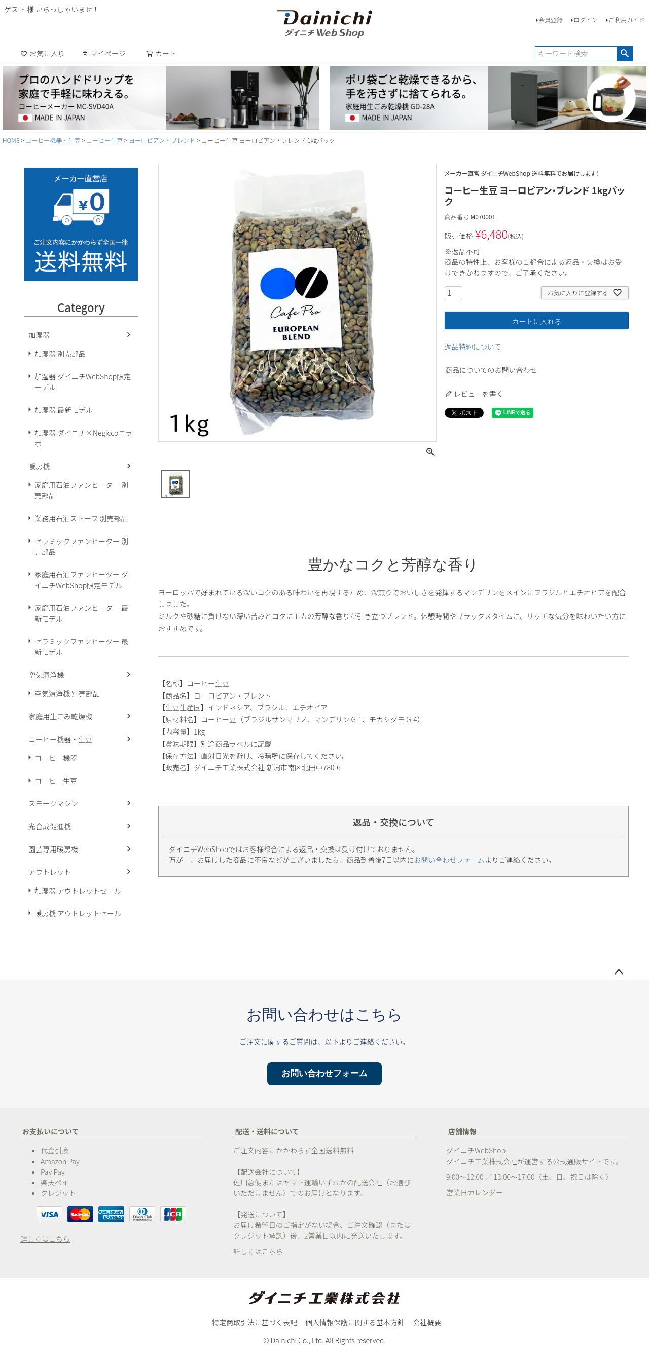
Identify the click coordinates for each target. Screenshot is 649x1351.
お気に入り (42, 53)
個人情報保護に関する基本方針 (355, 1322)
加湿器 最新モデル (63, 410)
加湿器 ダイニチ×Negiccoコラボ (83, 438)
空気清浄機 (46, 675)
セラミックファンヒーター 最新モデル (81, 646)
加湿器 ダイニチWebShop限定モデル (82, 381)
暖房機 (39, 466)
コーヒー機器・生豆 (52, 140)
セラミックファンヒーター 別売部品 (81, 546)
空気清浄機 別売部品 (67, 693)
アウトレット (49, 872)
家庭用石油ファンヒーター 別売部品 (81, 490)
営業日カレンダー (474, 1192)
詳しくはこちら (45, 1238)
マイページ (103, 53)
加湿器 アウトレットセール (77, 890)
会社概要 (427, 1322)
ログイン (585, 19)
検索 (624, 54)
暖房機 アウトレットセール (77, 913)
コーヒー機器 (55, 758)
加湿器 (39, 335)
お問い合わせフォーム (449, 860)
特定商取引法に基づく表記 (254, 1322)
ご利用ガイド (626, 19)
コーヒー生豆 (104, 140)
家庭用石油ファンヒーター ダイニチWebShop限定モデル (81, 579)
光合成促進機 (49, 826)
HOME (11, 140)
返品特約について (473, 346)
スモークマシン (53, 803)
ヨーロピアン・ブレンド (162, 140)
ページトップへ (618, 972)
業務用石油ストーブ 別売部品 (81, 518)
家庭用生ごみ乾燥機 (60, 716)
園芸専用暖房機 (53, 849)
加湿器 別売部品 (60, 354)
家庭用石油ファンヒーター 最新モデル (81, 613)
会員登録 (550, 19)
